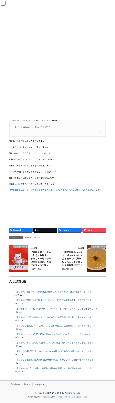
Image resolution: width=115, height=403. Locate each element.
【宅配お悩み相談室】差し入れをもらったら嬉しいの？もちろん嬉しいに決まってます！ (54, 351)
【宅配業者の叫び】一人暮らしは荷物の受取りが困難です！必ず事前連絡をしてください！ (55, 368)
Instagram (39, 384)
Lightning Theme (56, 397)
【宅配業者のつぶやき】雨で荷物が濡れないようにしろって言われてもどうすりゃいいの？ (55, 334)
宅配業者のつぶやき (32, 237)
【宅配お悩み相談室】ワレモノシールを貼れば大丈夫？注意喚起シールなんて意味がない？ (55, 325)
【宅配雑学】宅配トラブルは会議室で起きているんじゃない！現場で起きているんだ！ (53, 291)
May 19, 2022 (43, 127)
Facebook (15, 384)
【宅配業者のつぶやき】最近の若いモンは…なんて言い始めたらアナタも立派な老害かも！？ (56, 308)
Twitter (27, 384)
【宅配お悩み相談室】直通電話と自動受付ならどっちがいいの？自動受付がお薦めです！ (54, 359)
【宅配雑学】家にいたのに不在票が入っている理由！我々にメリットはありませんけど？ (54, 342)
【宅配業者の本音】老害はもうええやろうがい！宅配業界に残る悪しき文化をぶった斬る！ (55, 317)
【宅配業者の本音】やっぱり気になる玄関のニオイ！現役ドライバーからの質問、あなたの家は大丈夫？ (55, 190)
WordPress (41, 397)
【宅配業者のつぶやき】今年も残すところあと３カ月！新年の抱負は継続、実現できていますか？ (42, 258)
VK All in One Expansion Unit (76, 397)
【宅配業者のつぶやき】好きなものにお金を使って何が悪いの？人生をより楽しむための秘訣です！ (72, 258)
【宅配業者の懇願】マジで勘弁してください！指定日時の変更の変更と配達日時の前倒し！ (55, 300)
